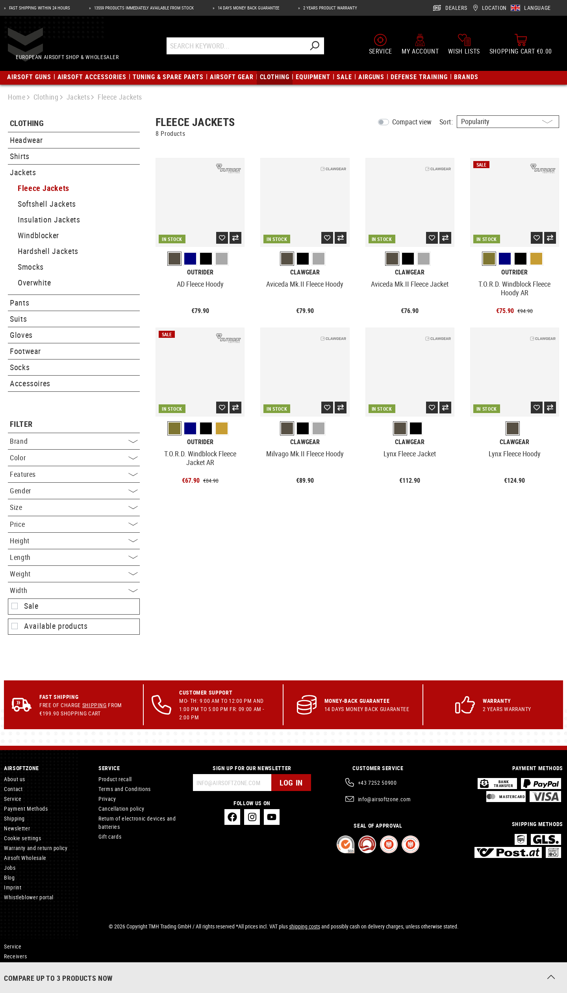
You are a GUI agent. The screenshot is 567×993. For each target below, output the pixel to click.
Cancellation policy (121, 808)
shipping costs (304, 926)
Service (12, 798)
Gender (74, 490)
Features (74, 474)
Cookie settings (22, 838)
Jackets (23, 172)
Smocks (31, 266)
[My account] (420, 46)
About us (14, 779)
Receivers (15, 956)
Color (74, 457)
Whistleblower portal (29, 897)
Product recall (115, 779)
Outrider (200, 272)
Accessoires (30, 383)
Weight (74, 573)
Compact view (412, 121)
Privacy (107, 798)
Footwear (25, 351)
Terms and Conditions (124, 789)
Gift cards (109, 836)
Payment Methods (26, 808)
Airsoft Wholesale (25, 857)
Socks (20, 367)
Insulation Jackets (49, 219)
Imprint (12, 887)
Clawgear (305, 272)
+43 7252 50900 (377, 782)
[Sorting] (508, 121)
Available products (56, 626)
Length (74, 557)
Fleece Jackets (43, 188)
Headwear (26, 140)
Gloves (21, 335)
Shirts (20, 156)
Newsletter (17, 828)
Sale (31, 606)
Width (74, 590)
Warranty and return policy (36, 848)
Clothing (27, 123)
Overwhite (34, 282)
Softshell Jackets (47, 203)
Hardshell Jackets (48, 251)
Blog (9, 877)
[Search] (322, 48)
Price (74, 524)
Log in (291, 782)
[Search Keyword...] (243, 48)
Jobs (10, 867)
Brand (74, 441)
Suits (18, 318)
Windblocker (38, 235)
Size (74, 507)
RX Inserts (16, 966)
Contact (13, 789)
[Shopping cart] (521, 46)
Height (74, 540)
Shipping (94, 705)
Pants (19, 302)
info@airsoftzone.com (384, 799)
